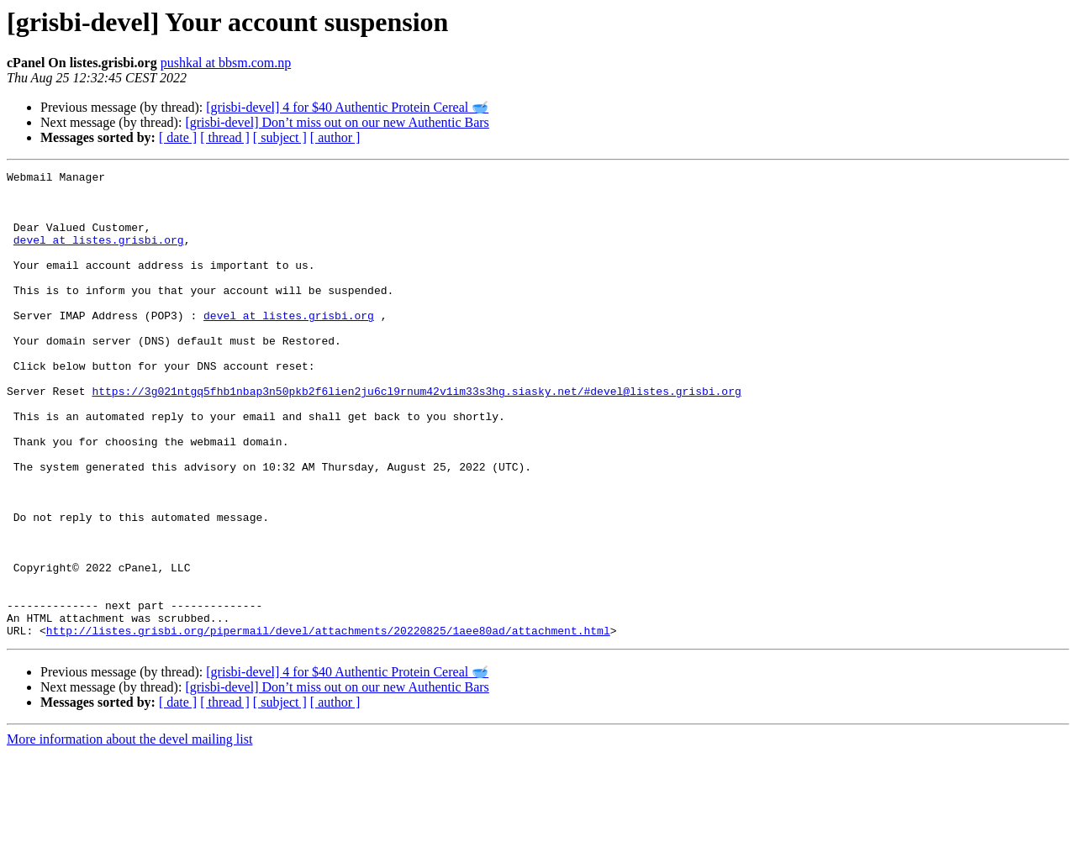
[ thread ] (225, 137)
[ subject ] (280, 137)
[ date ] (178, 137)
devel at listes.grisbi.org (98, 254)
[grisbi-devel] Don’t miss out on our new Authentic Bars (336, 122)
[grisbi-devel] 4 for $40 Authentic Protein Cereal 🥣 (347, 107)
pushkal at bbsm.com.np (226, 62)
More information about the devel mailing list (129, 832)
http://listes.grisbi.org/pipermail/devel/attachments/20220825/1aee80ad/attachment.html (328, 723)
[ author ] (335, 137)
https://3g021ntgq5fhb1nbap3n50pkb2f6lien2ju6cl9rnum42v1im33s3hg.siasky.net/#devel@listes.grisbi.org (416, 436)
